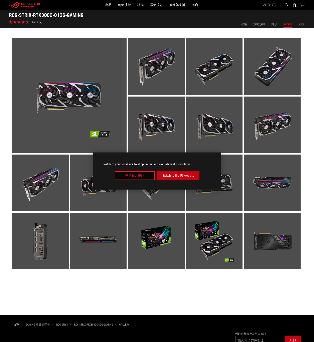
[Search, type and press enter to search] (286, 5)
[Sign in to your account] (294, 5)
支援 (301, 24)
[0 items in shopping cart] (302, 5)
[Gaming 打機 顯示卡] (37, 324)
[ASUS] (269, 5)
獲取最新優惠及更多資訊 (250, 333)
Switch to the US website (178, 175)
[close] (215, 158)
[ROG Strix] (62, 324)
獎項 (274, 24)
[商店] (211, 5)
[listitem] (70, 96)
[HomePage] (16, 325)
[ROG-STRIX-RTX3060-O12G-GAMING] (93, 324)
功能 (244, 24)
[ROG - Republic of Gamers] (25, 5)
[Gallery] (124, 325)
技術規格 (259, 24)
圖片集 (287, 24)
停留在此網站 (134, 175)
